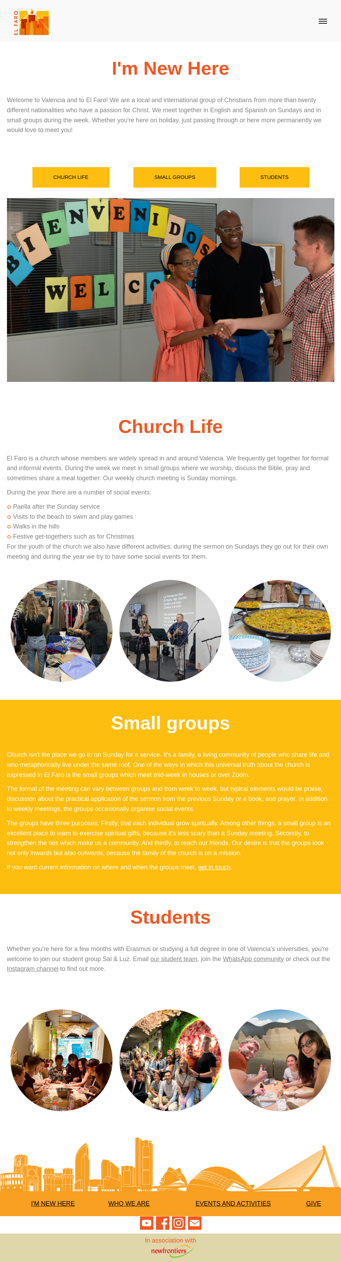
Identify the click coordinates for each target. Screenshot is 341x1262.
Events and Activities (233, 1203)
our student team (173, 959)
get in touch (214, 867)
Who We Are (129, 1203)
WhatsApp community (253, 959)
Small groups (174, 177)
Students (275, 177)
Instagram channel (33, 968)
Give (313, 1203)
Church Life (70, 177)
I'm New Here (53, 1203)
